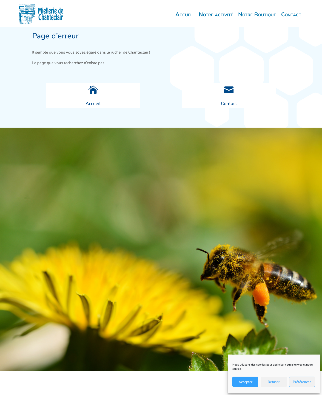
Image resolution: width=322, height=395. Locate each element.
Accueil (184, 18)
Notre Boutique (257, 18)
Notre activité (216, 18)
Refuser (273, 382)
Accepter (245, 382)
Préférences (302, 382)
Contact (291, 18)
